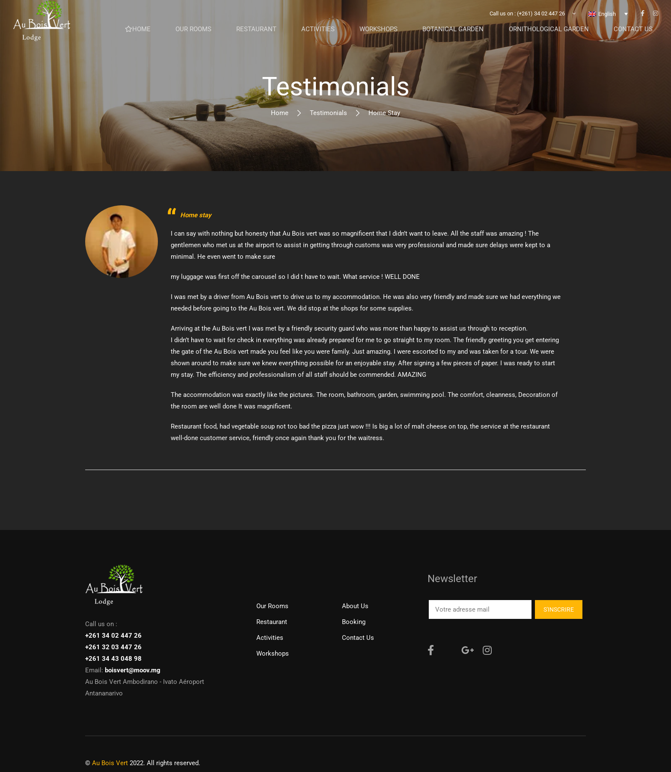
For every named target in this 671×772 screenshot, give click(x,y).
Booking (353, 622)
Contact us (358, 638)
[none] (608, 19)
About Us (355, 606)
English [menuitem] (607, 19)
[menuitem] (608, 19)
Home (279, 113)
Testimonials (328, 113)
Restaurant (271, 622)
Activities (269, 638)
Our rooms (272, 606)
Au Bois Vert (110, 763)
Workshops (272, 653)
